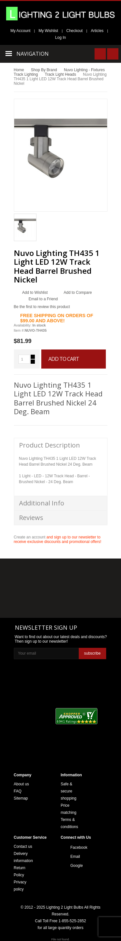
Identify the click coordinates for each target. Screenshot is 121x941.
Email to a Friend (43, 299)
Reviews (31, 517)
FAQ (18, 791)
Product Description (49, 445)
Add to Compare (78, 292)
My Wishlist (48, 30)
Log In (60, 37)
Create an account (29, 537)
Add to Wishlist (35, 292)
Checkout (74, 30)
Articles (97, 30)
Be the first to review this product (42, 306)
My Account (20, 30)
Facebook (76, 847)
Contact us (23, 846)
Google (76, 865)
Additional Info (41, 503)
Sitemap (21, 798)
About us (21, 784)
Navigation (32, 53)
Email (75, 856)
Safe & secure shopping (68, 791)
